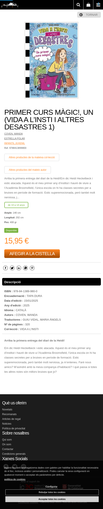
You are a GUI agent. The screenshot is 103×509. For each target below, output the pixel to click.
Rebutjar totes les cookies (52, 492)
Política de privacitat (13, 428)
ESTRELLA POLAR (14, 138)
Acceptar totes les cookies (51, 499)
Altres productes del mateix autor (27, 169)
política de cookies (14, 479)
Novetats (7, 409)
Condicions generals (14, 453)
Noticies (6, 423)
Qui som (7, 439)
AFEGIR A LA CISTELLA (32, 253)
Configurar (51, 486)
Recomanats (9, 414)
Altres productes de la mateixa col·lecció (32, 157)
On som (6, 444)
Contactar (7, 449)
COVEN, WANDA (13, 133)
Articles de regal (11, 419)
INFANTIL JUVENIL (14, 143)
